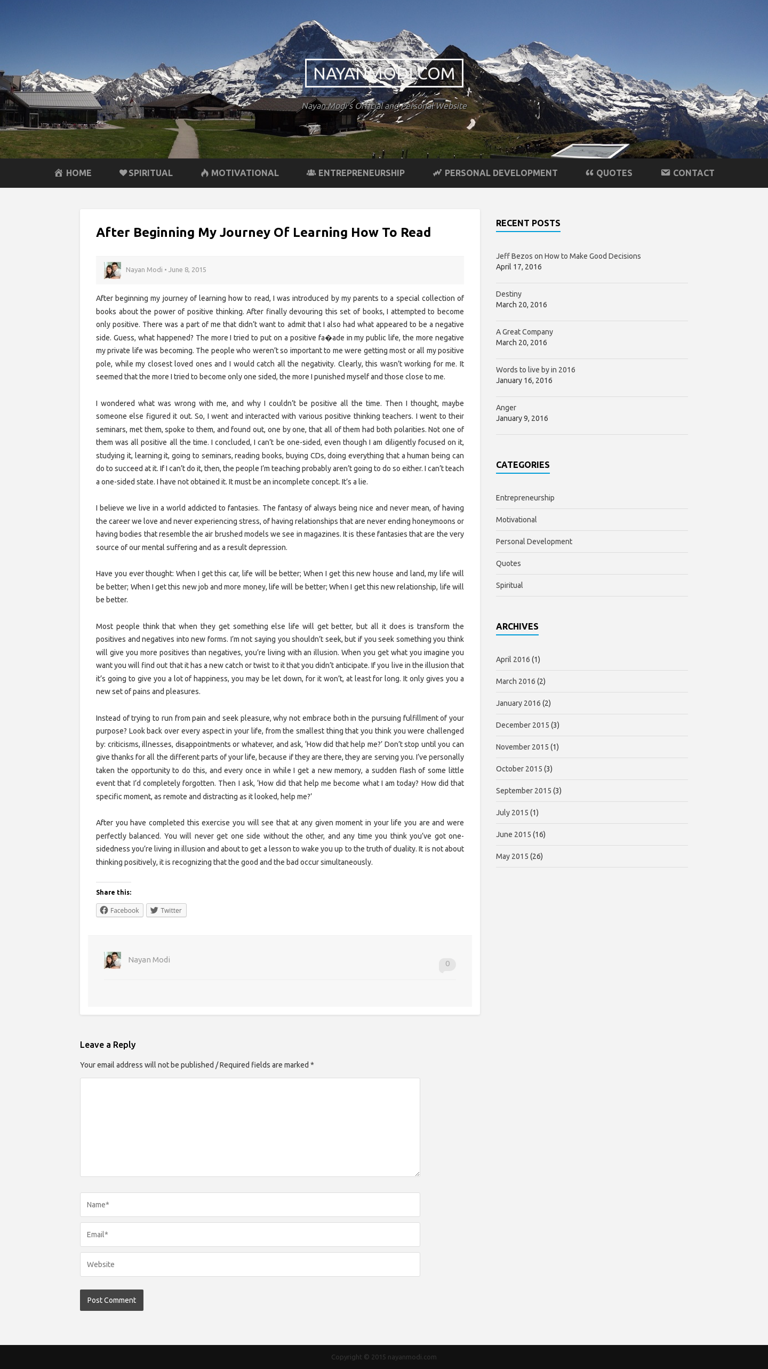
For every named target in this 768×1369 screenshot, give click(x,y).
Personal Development (534, 541)
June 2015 (513, 834)
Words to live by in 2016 (535, 369)
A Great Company (524, 332)
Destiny (509, 294)
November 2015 (522, 747)
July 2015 (512, 812)
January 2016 (518, 703)
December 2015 (522, 725)
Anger (506, 407)
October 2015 (519, 769)
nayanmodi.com (384, 73)
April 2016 (513, 659)
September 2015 (523, 790)
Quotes (508, 563)
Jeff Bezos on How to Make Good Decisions (568, 256)
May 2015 (512, 856)
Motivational (516, 519)
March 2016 (515, 681)
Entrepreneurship (525, 498)
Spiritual (509, 585)
